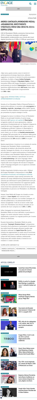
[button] (35, 4)
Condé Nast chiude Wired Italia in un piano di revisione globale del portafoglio (27, 270)
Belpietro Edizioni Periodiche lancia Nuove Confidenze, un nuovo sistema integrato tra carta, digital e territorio (26, 378)
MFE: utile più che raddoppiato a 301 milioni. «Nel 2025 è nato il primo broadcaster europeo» (27, 324)
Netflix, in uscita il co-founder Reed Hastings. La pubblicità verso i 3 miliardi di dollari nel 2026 (27, 284)
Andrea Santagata (8, 249)
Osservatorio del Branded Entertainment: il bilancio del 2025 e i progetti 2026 (26, 310)
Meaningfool (20, 249)
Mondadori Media (8, 251)
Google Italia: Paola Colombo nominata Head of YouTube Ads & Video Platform (27, 390)
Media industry (4, 14)
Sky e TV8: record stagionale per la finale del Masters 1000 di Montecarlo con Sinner (27, 363)
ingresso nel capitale (16, 120)
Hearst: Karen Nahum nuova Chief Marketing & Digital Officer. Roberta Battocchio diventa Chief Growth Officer (26, 351)
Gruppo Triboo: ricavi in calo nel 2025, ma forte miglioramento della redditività (26, 338)
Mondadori (31, 249)
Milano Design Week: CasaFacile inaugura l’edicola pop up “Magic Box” (26, 296)
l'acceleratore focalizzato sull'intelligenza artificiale (16, 174)
